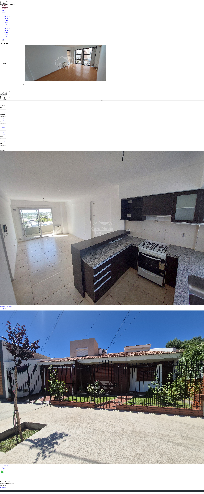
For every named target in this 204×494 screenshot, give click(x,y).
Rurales (6, 22)
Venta (3, 111)
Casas (5, 14)
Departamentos (7, 16)
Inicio (3, 10)
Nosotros (3, 12)
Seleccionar (3, 109)
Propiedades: (2, 98)
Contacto (3, 37)
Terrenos (6, 20)
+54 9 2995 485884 (4, 1)
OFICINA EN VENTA (6, 61)
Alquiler (4, 25)
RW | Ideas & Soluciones (3, 491)
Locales (6, 18)
